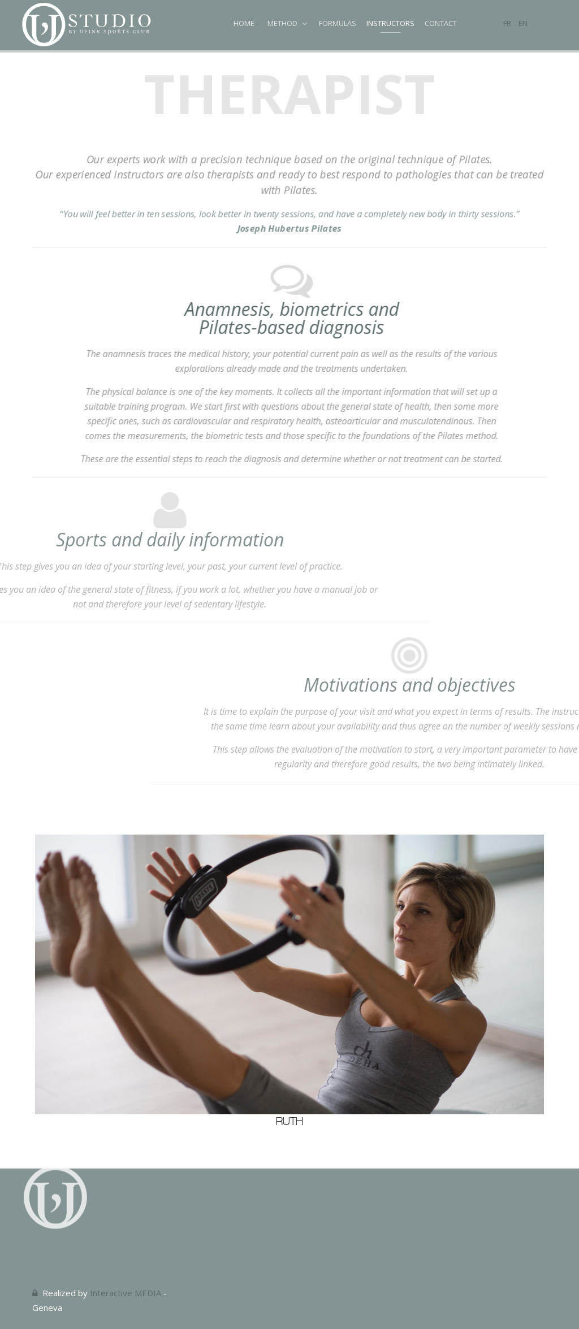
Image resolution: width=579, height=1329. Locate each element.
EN (523, 23)
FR (508, 23)
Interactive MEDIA (125, 1292)
